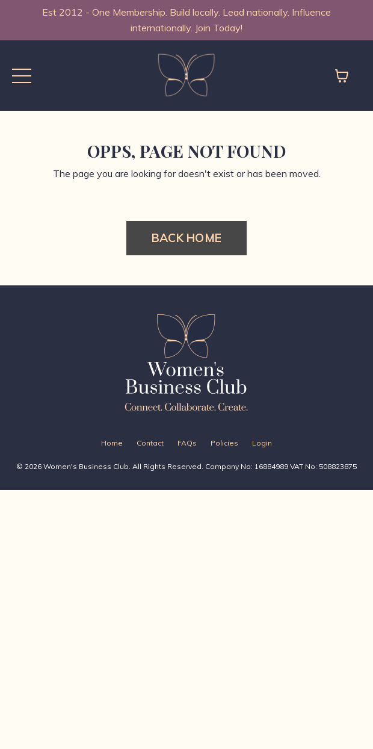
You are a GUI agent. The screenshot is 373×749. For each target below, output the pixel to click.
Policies (224, 442)
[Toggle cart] (341, 75)
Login (262, 442)
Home (112, 442)
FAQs (187, 442)
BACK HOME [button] (186, 238)
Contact (150, 442)
